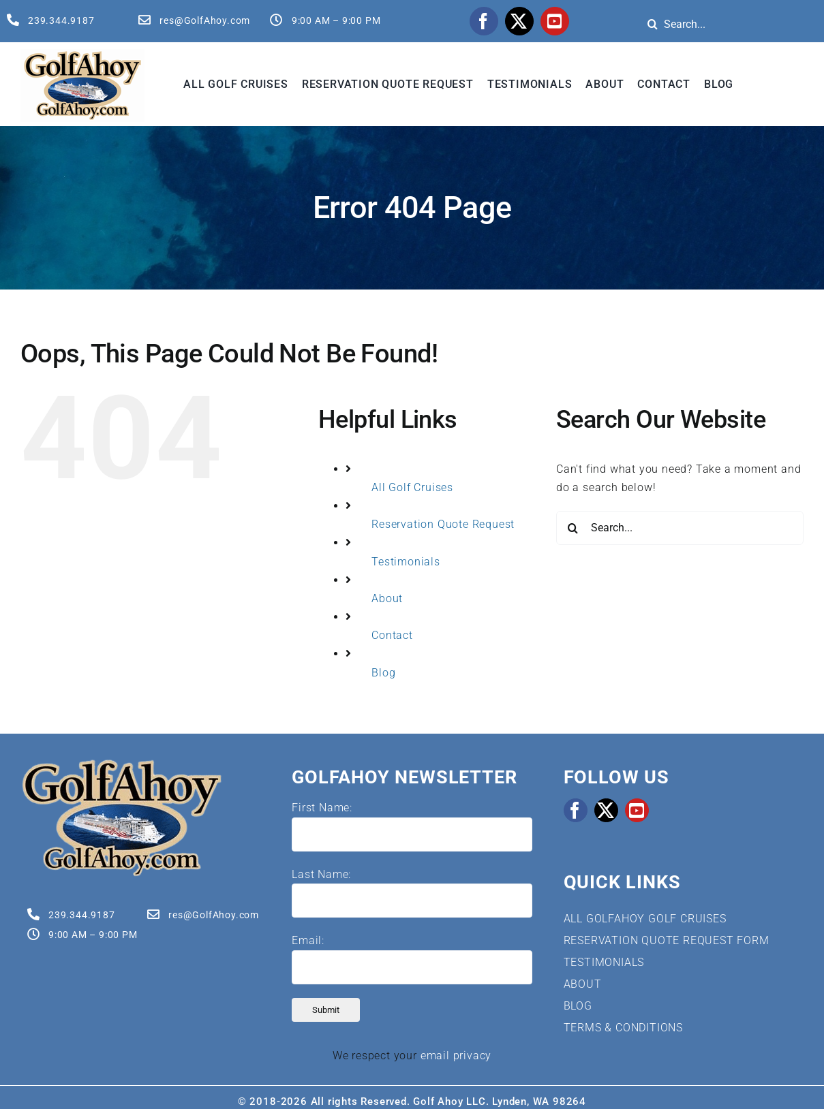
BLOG (578, 1005)
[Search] (653, 24)
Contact (392, 635)
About (387, 598)
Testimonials (405, 561)
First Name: (322, 807)
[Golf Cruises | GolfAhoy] (121, 763)
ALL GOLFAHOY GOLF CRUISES (645, 918)
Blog (383, 672)
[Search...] (680, 528)
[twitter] (519, 21)
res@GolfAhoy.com (204, 20)
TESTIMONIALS (604, 962)
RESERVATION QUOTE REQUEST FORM (666, 940)
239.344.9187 (61, 20)
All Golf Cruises (412, 487)
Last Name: (321, 874)
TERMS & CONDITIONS (623, 1027)
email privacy (456, 1055)
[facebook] (484, 21)
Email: (308, 940)
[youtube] (554, 21)
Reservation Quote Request (443, 524)
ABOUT (583, 984)
